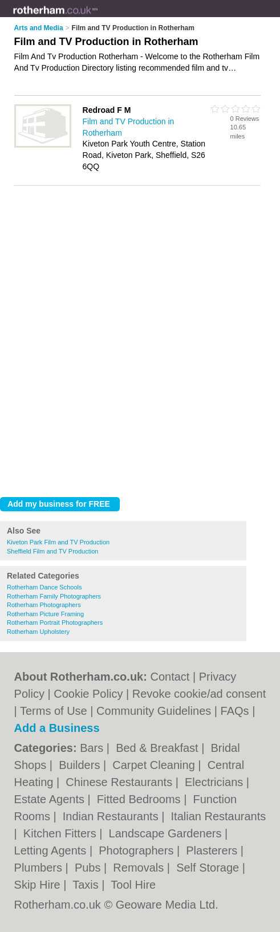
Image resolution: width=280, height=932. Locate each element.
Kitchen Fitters (61, 833)
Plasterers (213, 850)
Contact (169, 676)
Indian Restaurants (112, 816)
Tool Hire (133, 884)
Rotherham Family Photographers (54, 596)
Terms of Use (53, 711)
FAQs (235, 711)
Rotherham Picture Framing (45, 614)
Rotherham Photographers (44, 604)
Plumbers (40, 867)
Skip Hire (39, 884)
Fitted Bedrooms (140, 799)
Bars (93, 748)
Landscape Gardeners (167, 833)
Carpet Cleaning (155, 765)
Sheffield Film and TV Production (52, 551)
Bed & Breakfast (158, 748)
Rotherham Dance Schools (44, 587)
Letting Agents (52, 850)
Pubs (89, 867)
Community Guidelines (153, 711)
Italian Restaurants (218, 816)
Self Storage (209, 867)
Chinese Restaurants (120, 782)
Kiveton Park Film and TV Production (58, 542)
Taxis (87, 884)
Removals (140, 867)
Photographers (138, 850)
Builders (81, 765)
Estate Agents (51, 799)
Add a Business (57, 728)
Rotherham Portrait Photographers (55, 622)
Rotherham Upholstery (38, 631)
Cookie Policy (88, 693)
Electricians (215, 782)
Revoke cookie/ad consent (199, 693)
